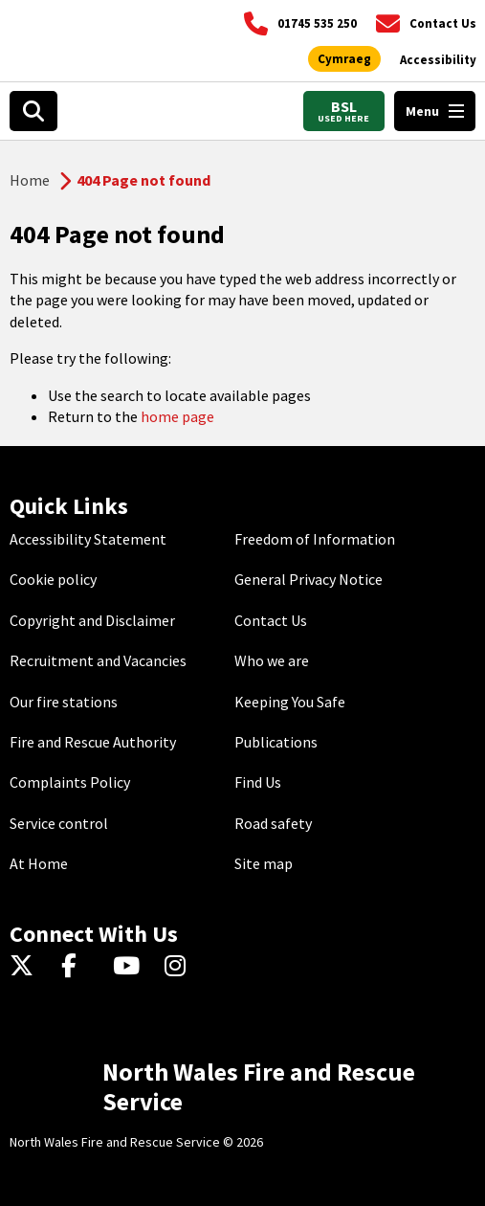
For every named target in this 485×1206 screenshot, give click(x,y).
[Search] (33, 111)
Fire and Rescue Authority (93, 741)
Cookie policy (53, 579)
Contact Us (270, 620)
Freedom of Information (314, 538)
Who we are (271, 660)
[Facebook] (78, 966)
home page (177, 416)
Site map (263, 863)
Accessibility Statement (88, 538)
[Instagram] (181, 966)
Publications (276, 741)
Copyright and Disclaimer (92, 620)
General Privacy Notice (308, 579)
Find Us (257, 782)
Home (30, 180)
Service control (59, 823)
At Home (39, 863)
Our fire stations (64, 701)
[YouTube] (129, 966)
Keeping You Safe (289, 701)
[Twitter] (26, 966)
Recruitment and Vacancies (98, 660)
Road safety (273, 823)
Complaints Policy (70, 782)
